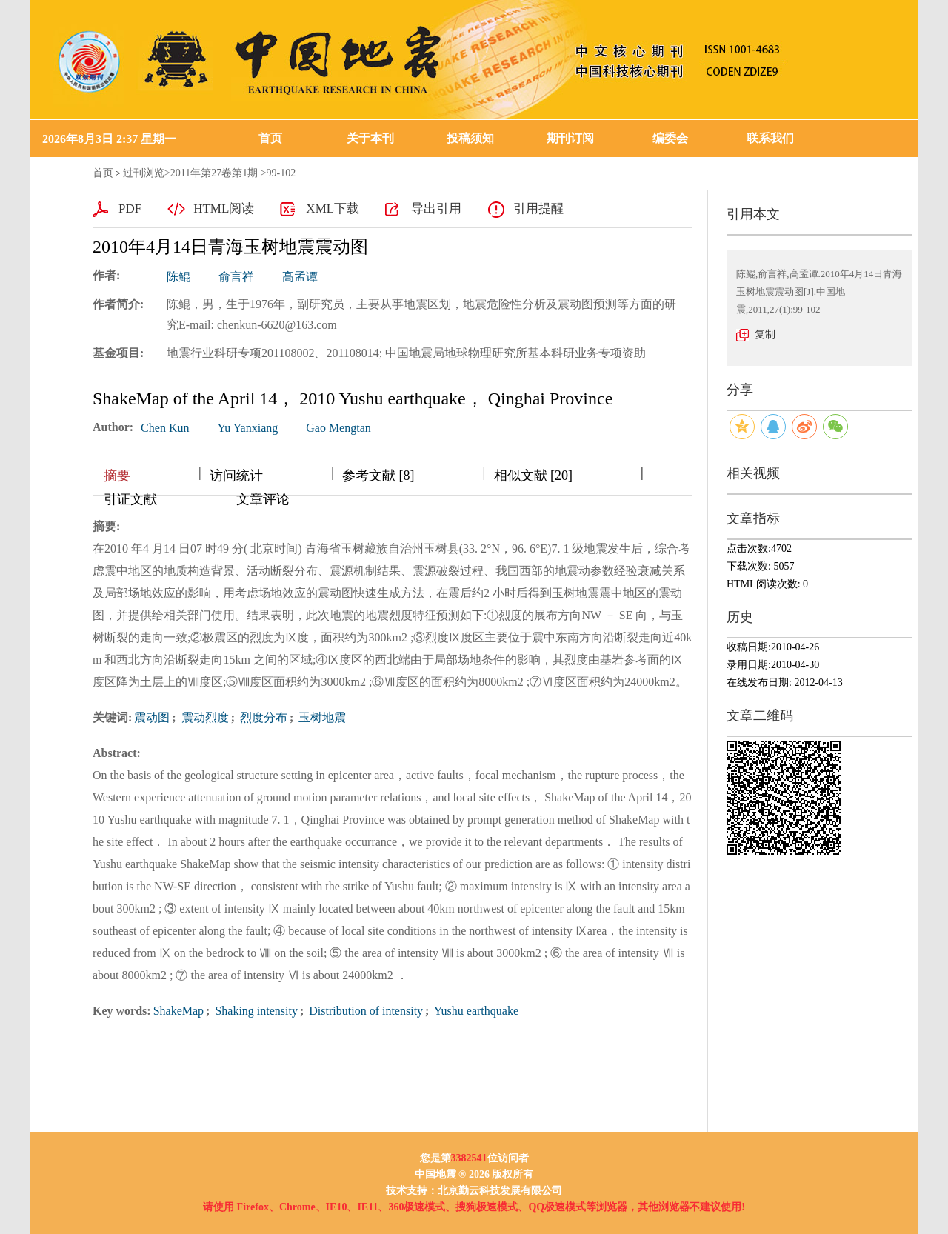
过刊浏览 (143, 173)
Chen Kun (165, 427)
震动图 (152, 717)
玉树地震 (321, 717)
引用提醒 (538, 208)
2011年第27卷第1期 (214, 173)
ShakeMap (178, 1010)
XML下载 (332, 208)
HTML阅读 (223, 208)
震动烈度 (203, 717)
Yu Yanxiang (247, 427)
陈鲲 (178, 276)
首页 (270, 138)
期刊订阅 (570, 138)
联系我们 (770, 138)
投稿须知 (470, 138)
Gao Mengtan (338, 427)
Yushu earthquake (474, 1010)
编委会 (670, 138)
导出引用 (436, 208)
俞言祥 (236, 276)
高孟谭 (300, 276)
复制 (765, 334)
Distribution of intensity (364, 1010)
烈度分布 (262, 717)
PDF (129, 208)
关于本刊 (370, 138)
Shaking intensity (255, 1010)
